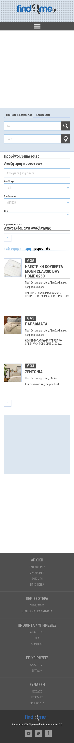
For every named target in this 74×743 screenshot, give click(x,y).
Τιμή (37, 215)
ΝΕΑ (37, 638)
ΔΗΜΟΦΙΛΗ (37, 644)
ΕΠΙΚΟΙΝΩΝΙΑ (37, 584)
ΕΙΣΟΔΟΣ (37, 691)
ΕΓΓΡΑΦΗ (37, 670)
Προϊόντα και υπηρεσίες (19, 115)
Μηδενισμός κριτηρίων (13, 225)
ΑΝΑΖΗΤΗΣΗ (37, 632)
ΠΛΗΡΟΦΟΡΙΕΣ (37, 567)
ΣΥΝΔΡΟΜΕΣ (37, 572)
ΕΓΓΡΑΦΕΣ (37, 697)
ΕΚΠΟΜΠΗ (37, 578)
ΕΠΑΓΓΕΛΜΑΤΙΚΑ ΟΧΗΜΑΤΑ (37, 611)
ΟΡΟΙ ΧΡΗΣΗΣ (37, 703)
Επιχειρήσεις (43, 115)
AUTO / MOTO (37, 605)
